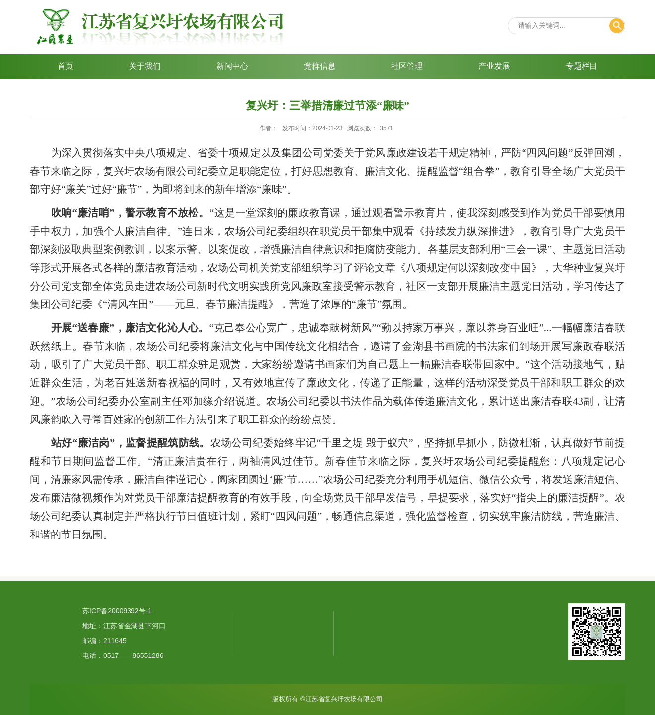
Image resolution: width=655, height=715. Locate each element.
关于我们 (145, 66)
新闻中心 (232, 66)
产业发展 (494, 66)
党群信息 (319, 66)
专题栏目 (581, 66)
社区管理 (407, 66)
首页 (65, 66)
